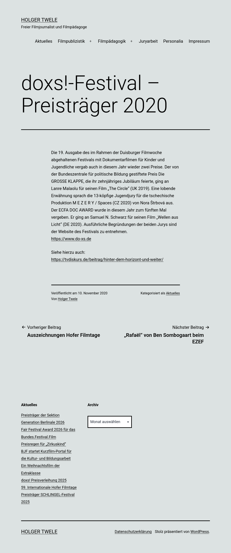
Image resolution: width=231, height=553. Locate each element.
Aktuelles (43, 41)
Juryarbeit (148, 41)
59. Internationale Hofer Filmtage (49, 487)
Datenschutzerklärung (133, 531)
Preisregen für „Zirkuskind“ (43, 444)
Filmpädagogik (112, 41)
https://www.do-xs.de (71, 238)
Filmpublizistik (71, 41)
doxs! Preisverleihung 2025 (43, 480)
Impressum (199, 41)
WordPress (199, 531)
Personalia (173, 41)
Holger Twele (39, 20)
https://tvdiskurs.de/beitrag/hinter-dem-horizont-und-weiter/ (107, 259)
